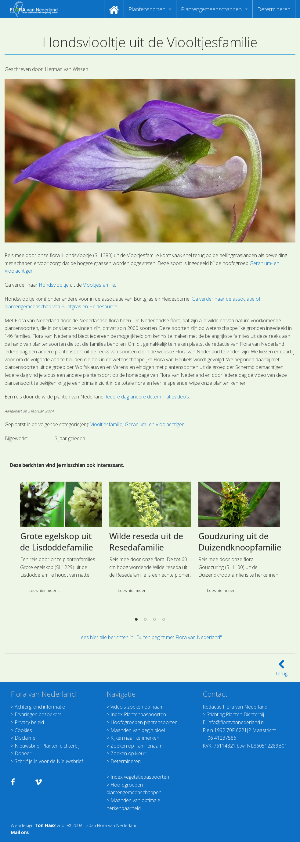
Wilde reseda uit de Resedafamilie (146, 607)
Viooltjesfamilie (99, 284)
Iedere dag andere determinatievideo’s (147, 396)
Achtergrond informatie (40, 706)
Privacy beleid (29, 722)
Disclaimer (26, 737)
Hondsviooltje (54, 284)
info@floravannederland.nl (236, 722)
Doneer (23, 753)
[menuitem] (114, 9)
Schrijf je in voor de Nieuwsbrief (49, 761)
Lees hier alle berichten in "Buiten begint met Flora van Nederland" (150, 637)
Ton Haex (45, 825)
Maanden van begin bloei (137, 730)
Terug (281, 670)
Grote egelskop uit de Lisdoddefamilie (56, 607)
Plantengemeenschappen (211, 9)
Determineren (274, 9)
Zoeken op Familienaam (136, 745)
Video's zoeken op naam (137, 706)
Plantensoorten (146, 9)
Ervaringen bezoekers (38, 714)
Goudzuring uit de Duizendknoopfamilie (239, 607)
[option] (61, 605)
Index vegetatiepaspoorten (139, 776)
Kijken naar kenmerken (134, 737)
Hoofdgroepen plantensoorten (144, 722)
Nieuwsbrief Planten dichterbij (47, 745)
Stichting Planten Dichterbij (235, 714)
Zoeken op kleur (128, 753)
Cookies (23, 730)
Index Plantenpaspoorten (138, 714)
